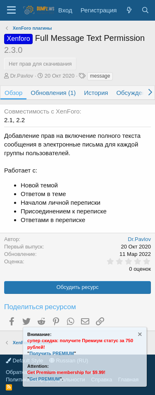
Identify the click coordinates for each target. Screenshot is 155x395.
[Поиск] (145, 10)
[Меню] (11, 10)
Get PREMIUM (44, 378)
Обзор (13, 92)
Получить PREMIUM (51, 353)
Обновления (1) (53, 92)
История (96, 92)
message (100, 76)
